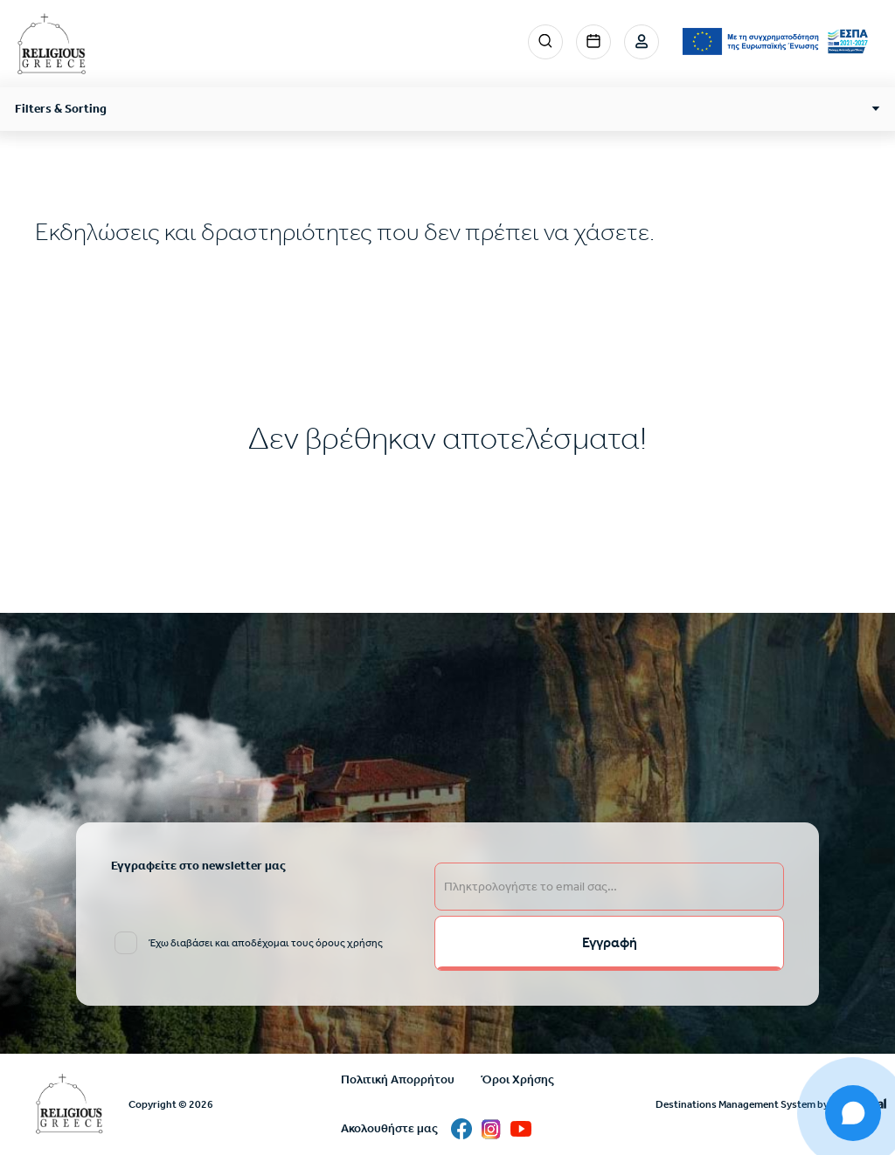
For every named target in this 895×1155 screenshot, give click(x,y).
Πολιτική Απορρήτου (397, 1079)
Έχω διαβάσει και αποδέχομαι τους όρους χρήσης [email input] (266, 943)
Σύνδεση (641, 41)
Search (545, 41)
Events (593, 41)
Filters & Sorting (61, 108)
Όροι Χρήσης (517, 1079)
